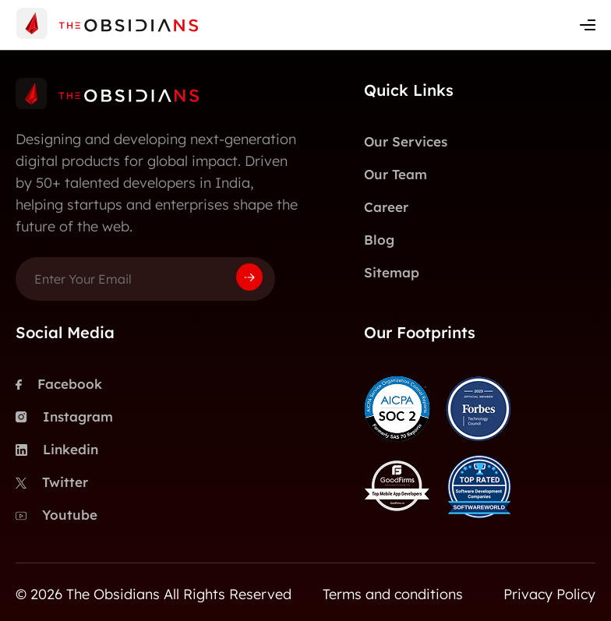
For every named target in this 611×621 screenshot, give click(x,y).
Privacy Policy (549, 594)
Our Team (395, 174)
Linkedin (57, 449)
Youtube (56, 515)
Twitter (52, 482)
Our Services (405, 141)
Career (386, 207)
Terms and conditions (393, 594)
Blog (379, 239)
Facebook (59, 384)
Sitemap (391, 272)
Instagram (64, 416)
